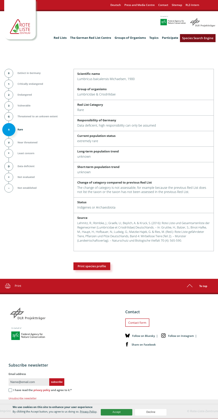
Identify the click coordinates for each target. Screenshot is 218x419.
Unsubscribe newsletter (23, 398)
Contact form (137, 323)
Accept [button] (117, 412)
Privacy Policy (88, 411)
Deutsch (115, 5)
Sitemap (177, 5)
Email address (17, 374)
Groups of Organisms (130, 38)
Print (12, 285)
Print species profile (92, 266)
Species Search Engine (197, 38)
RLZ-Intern (192, 5)
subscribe (57, 382)
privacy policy (41, 390)
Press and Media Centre (139, 5)
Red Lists (60, 38)
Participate (170, 38)
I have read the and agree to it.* (42, 390)
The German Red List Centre (90, 38)
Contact (163, 5)
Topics (153, 38)
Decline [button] (150, 412)
